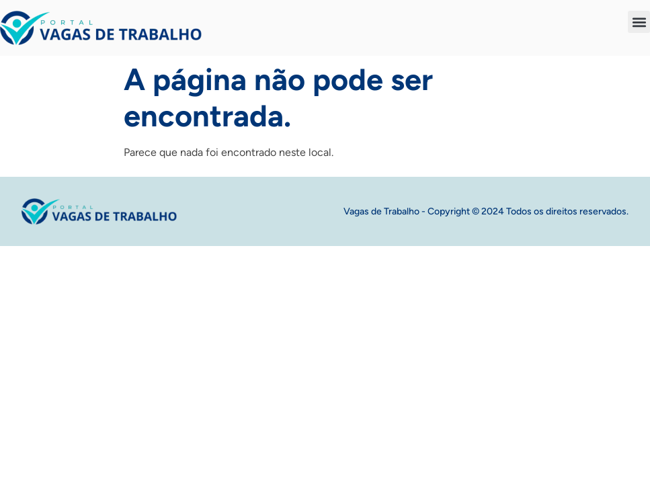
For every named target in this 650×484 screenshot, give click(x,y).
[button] (639, 22)
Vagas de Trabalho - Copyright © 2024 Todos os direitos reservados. (485, 211)
